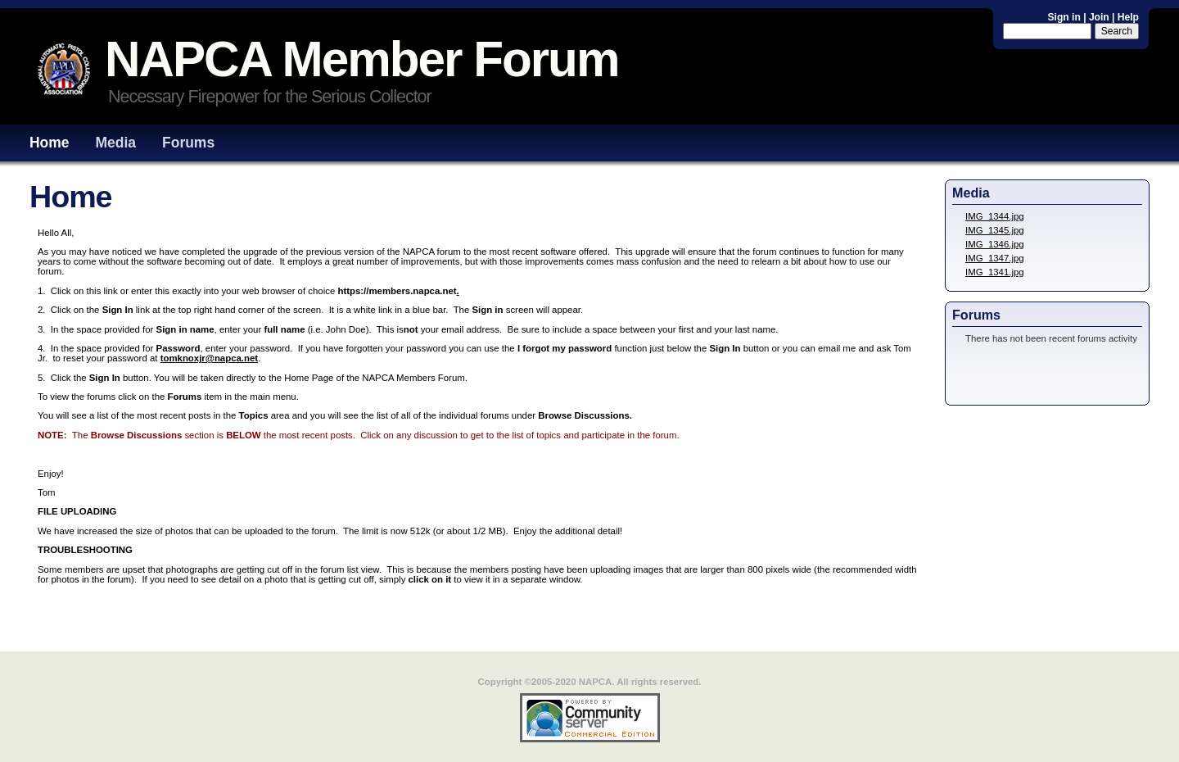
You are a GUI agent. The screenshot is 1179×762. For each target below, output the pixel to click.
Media (116, 142)
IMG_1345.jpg (994, 230)
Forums (188, 142)
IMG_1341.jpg (994, 272)
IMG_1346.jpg (994, 244)
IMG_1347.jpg (994, 258)
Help (1128, 17)
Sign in (1066, 17)
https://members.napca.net (396, 291)
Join (1099, 17)
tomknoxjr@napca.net (209, 358)
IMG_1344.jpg (994, 216)
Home (49, 142)
